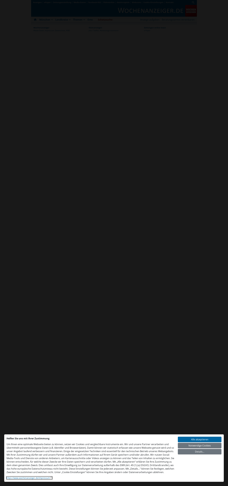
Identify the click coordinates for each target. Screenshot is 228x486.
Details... (199, 451)
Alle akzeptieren (199, 439)
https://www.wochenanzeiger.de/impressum (28, 478)
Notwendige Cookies (199, 445)
